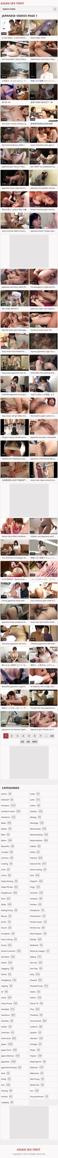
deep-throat (9, 887)
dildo (6, 904)
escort (6, 928)
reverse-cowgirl (40, 951)
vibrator (36, 1038)
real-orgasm (38, 934)
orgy (35, 887)
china (6, 875)
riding (36, 957)
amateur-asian (11, 811)
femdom (8, 957)
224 (28, 741)
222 (52, 736)
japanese (8, 1062)
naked (35, 846)
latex (35, 794)
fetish (6, 963)
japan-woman (10, 1056)
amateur (8, 805)
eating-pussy (9, 910)
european (8, 934)
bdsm (6, 840)
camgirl (7, 852)
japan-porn (9, 1050)
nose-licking (38, 869)
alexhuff (7, 800)
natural (36, 858)
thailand (36, 1015)
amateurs (8, 817)
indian (6, 1027)
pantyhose (37, 910)
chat (5, 869)
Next (34, 741)
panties (36, 904)
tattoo (36, 998)
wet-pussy (37, 1079)
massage (37, 823)
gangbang (9, 980)
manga (35, 817)
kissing (7, 1091)
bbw (5, 835)
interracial (8, 1038)
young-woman (39, 1096)
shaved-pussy (39, 986)
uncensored (38, 1021)
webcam (37, 1067)
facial (6, 945)
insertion (7, 1032)
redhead (36, 945)
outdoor (36, 899)
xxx (34, 1091)
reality (36, 939)
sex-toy (36, 963)
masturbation (39, 840)
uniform (36, 1027)
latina (35, 805)
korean (7, 1096)
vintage (36, 1044)
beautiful (7, 846)
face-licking (9, 939)
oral (35, 875)
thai (35, 1009)
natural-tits (38, 864)
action (6, 794)
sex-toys (36, 968)
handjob (8, 1009)
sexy (35, 974)
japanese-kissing (11, 1067)
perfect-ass (37, 928)
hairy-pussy (9, 1003)
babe (6, 823)
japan (7, 1044)
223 (22, 741)
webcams (37, 1073)
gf (4, 992)
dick (6, 899)
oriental (36, 893)
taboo (35, 992)
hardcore (8, 1015)
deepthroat (9, 893)
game (6, 974)
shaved (36, 980)
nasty (35, 852)
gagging (7, 968)
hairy (6, 998)
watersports (38, 1062)
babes (6, 829)
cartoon (7, 858)
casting (7, 864)
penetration (38, 916)
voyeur (36, 1056)
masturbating (39, 835)
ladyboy (7, 1102)
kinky (6, 1079)
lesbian (36, 811)
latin (35, 800)
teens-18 (36, 1003)
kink (5, 1073)
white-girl (37, 1085)
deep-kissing (9, 881)
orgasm (36, 881)
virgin (35, 1050)
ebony (6, 916)
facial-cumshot (11, 951)
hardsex (7, 1021)
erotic (6, 922)
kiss (6, 1085)
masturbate (38, 829)
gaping (7, 986)
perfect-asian (38, 922)
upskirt (36, 1032)
